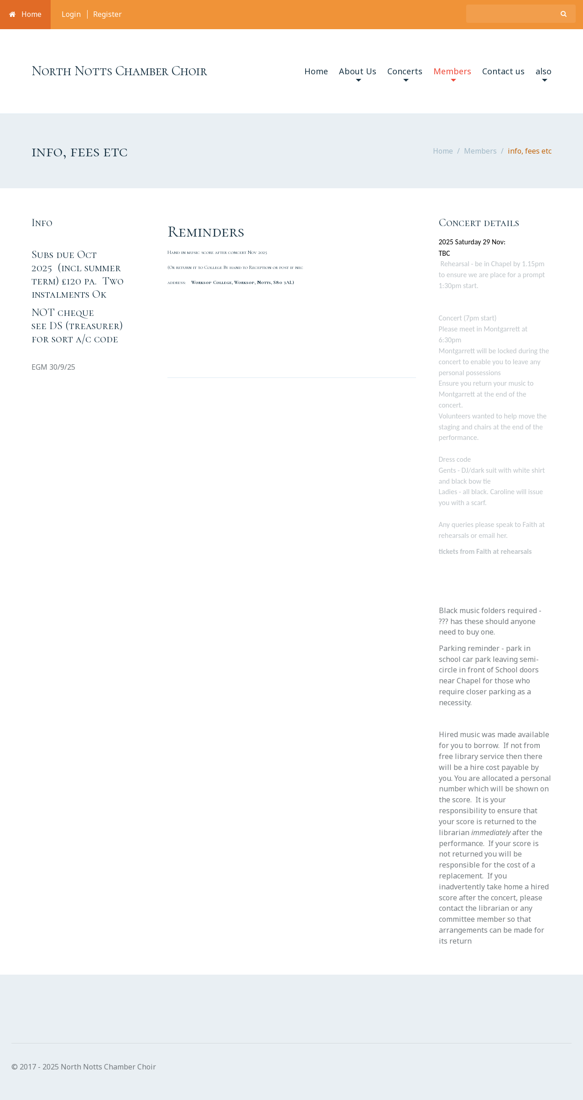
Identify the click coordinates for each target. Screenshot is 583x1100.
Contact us (503, 71)
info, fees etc (530, 151)
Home (25, 14)
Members (452, 74)
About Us (357, 74)
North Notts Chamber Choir (119, 70)
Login (71, 14)
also (544, 74)
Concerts (404, 74)
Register (107, 14)
